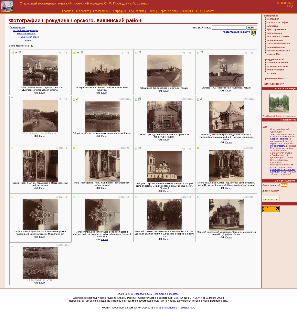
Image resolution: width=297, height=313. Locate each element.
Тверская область (26, 33)
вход (290, 6)
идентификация (276, 47)
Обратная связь (168, 11)
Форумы (187, 11)
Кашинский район (29, 37)
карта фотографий (277, 22)
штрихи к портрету (277, 66)
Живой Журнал (270, 191)
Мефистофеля (278, 146)
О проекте (82, 11)
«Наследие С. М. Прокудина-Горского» (156, 293)
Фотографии (100, 11)
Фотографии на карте (236, 31)
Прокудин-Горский (274, 59)
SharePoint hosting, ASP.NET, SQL (175, 307)
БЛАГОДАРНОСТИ (274, 84)
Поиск (151, 11)
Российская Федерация (25, 30)
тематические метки (278, 43)
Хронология (136, 11)
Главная (67, 11)
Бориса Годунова (279, 139)
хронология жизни (277, 62)
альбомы (272, 26)
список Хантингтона (278, 50)
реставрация (274, 33)
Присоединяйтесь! (274, 78)
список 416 (273, 54)
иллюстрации (275, 40)
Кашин (27, 40)
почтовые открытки (278, 36)
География (119, 11)
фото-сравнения (276, 29)
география (273, 19)
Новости (209, 11)
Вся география (17, 27)
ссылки (271, 73)
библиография (275, 69)
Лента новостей (271, 185)
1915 (265, 127)
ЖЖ (198, 11)
